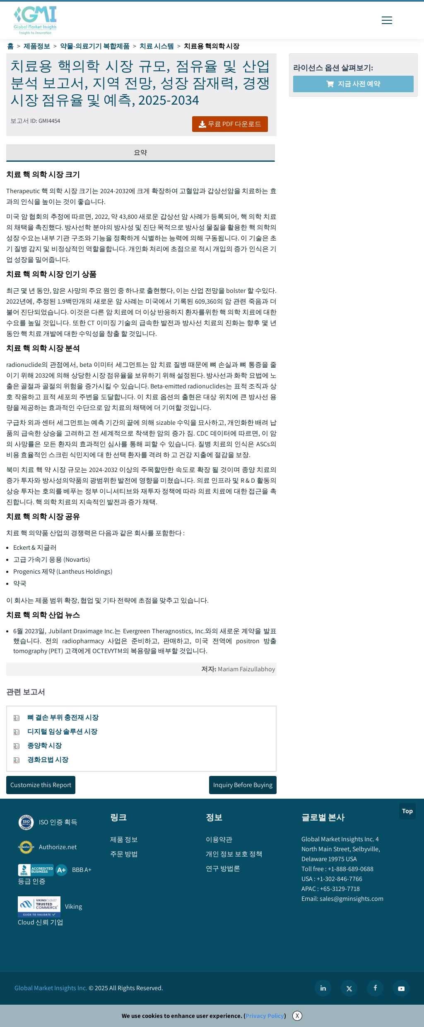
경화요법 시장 (47, 759)
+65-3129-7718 (339, 888)
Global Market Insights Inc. (50, 988)
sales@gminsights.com (350, 898)
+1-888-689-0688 (350, 868)
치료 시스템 (157, 46)
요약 (140, 152)
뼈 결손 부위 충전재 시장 (63, 717)
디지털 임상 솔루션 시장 (62, 731)
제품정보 (37, 46)
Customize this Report (40, 784)
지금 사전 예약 (353, 83)
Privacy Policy (265, 1016)
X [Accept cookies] (297, 1015)
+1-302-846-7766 (339, 878)
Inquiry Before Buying (242, 784)
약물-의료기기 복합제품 (95, 46)
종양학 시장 (44, 745)
